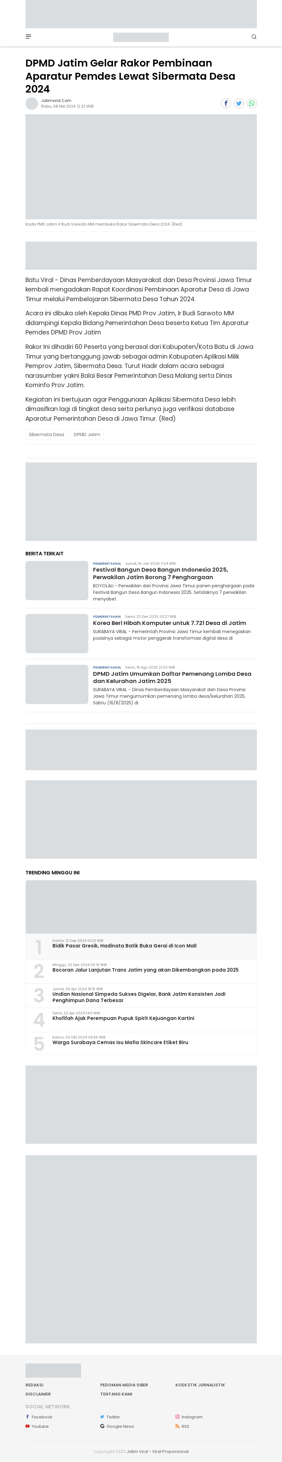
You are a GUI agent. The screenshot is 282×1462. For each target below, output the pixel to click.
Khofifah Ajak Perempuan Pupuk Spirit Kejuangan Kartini (123, 1018)
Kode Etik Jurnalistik (200, 1385)
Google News (117, 1426)
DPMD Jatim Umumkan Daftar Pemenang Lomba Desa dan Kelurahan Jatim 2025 (172, 677)
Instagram (189, 1417)
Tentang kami (116, 1394)
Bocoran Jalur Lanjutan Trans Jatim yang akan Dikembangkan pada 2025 (146, 970)
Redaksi (34, 1385)
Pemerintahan (106, 563)
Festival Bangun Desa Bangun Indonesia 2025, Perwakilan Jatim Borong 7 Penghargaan (160, 573)
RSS (182, 1426)
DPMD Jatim (87, 434)
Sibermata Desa (46, 434)
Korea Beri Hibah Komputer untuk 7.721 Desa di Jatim (169, 623)
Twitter (110, 1417)
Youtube (37, 1426)
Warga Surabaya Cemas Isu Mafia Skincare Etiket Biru (120, 1042)
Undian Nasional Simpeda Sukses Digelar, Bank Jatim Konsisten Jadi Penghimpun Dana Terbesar (139, 997)
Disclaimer (38, 1394)
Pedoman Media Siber (124, 1385)
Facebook (39, 1417)
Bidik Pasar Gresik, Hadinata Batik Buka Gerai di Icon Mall (124, 945)
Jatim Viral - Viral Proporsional (158, 1451)
